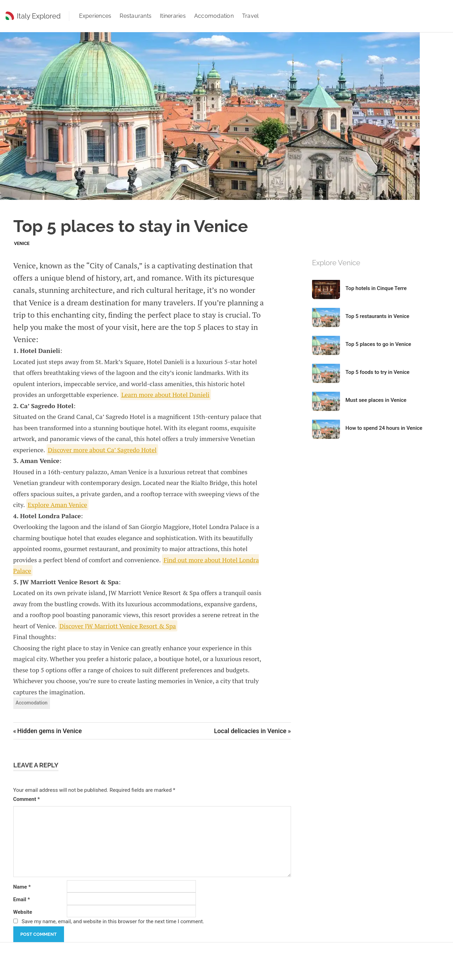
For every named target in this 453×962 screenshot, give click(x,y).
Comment (26, 799)
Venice (21, 243)
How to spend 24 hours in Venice (384, 428)
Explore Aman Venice (57, 504)
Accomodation (214, 16)
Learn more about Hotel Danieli (165, 394)
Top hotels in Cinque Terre (376, 288)
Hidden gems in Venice (49, 731)
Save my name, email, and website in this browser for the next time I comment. (113, 921)
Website (22, 912)
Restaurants (135, 16)
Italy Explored (39, 16)
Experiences (95, 16)
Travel (250, 16)
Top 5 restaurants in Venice (378, 316)
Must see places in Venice (376, 400)
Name (22, 887)
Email (21, 899)
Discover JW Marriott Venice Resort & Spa (117, 626)
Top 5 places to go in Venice (378, 344)
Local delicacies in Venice (250, 731)
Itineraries (173, 16)
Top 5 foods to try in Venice (378, 372)
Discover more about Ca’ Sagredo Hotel (102, 450)
